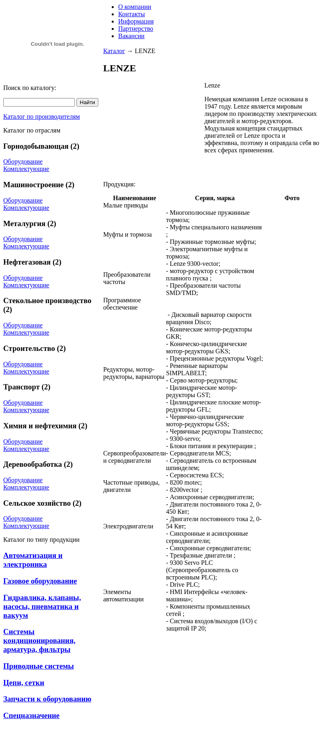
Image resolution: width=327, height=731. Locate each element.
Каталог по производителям (41, 116)
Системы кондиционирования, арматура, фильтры (39, 640)
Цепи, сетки (23, 682)
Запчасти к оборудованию (47, 699)
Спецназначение (31, 715)
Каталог (114, 50)
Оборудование (22, 161)
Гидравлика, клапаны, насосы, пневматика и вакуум (42, 606)
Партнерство (135, 28)
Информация (136, 21)
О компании (134, 6)
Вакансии (131, 35)
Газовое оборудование (40, 581)
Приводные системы (38, 666)
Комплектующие (26, 168)
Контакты (131, 14)
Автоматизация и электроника (33, 560)
